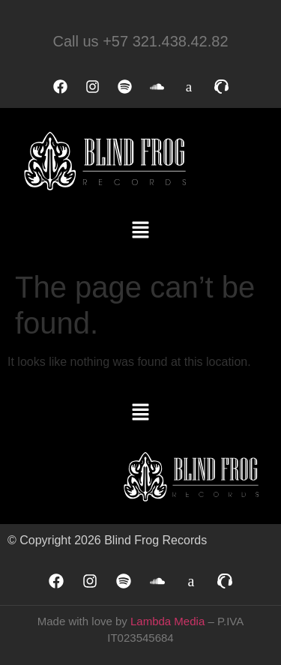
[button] (140, 230)
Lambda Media (167, 621)
